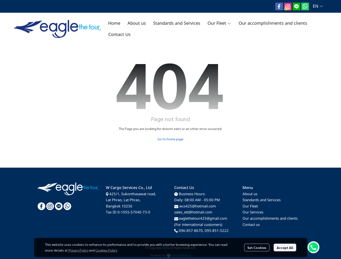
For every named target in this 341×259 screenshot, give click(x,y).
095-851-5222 (217, 231)
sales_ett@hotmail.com (193, 212)
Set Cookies (256, 247)
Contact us (251, 225)
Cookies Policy (106, 250)
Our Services (253, 212)
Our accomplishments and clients (270, 218)
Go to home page (170, 139)
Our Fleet (250, 206)
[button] (317, 6)
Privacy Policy (78, 250)
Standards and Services (262, 200)
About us (250, 194)
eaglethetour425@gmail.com (203, 218)
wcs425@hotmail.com (197, 206)
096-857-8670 (191, 231)
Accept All (285, 247)
